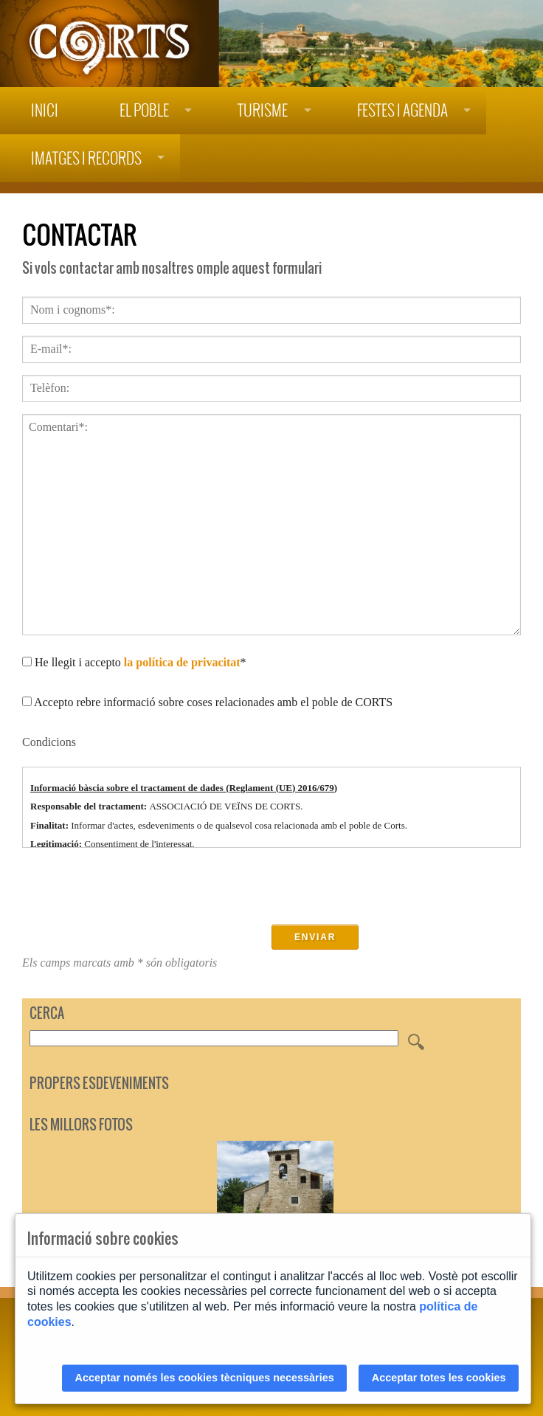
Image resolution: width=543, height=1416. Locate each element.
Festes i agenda (402, 110)
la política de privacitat (182, 662)
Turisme (263, 110)
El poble (144, 110)
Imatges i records (86, 158)
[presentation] (134, 891)
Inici (44, 110)
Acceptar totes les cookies (439, 1378)
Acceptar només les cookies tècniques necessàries (204, 1378)
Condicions (49, 742)
